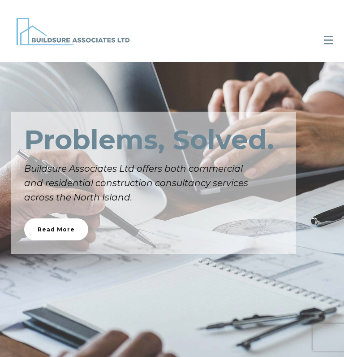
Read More (56, 229)
